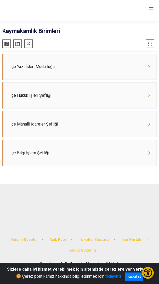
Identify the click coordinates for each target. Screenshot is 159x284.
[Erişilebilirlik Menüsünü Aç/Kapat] (148, 273)
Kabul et (134, 276)
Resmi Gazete (24, 239)
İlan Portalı (131, 239)
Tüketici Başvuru (94, 239)
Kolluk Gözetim (82, 250)
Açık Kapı (57, 239)
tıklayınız (113, 276)
